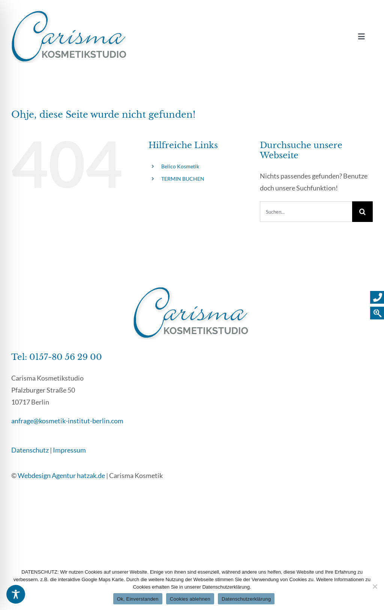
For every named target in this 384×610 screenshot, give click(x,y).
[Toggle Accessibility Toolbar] (16, 594)
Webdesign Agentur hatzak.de (61, 475)
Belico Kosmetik (180, 166)
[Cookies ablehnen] (374, 586)
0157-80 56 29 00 (65, 357)
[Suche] (362, 211)
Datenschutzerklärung (246, 599)
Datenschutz (30, 450)
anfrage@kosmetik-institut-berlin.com (67, 421)
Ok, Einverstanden (138, 599)
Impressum (69, 450)
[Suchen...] (306, 211)
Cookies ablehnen (190, 599)
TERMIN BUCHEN (182, 178)
